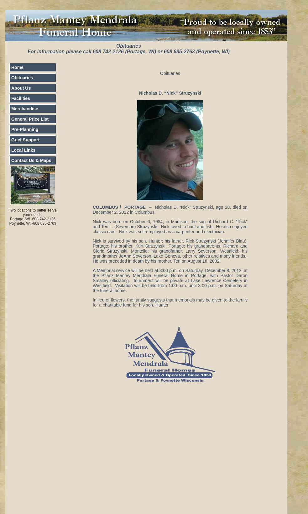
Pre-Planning (24, 129)
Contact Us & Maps (31, 160)
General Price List (30, 119)
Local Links (23, 150)
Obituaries (22, 77)
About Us (21, 88)
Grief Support (25, 139)
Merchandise (24, 108)
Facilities (20, 98)
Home (17, 67)
